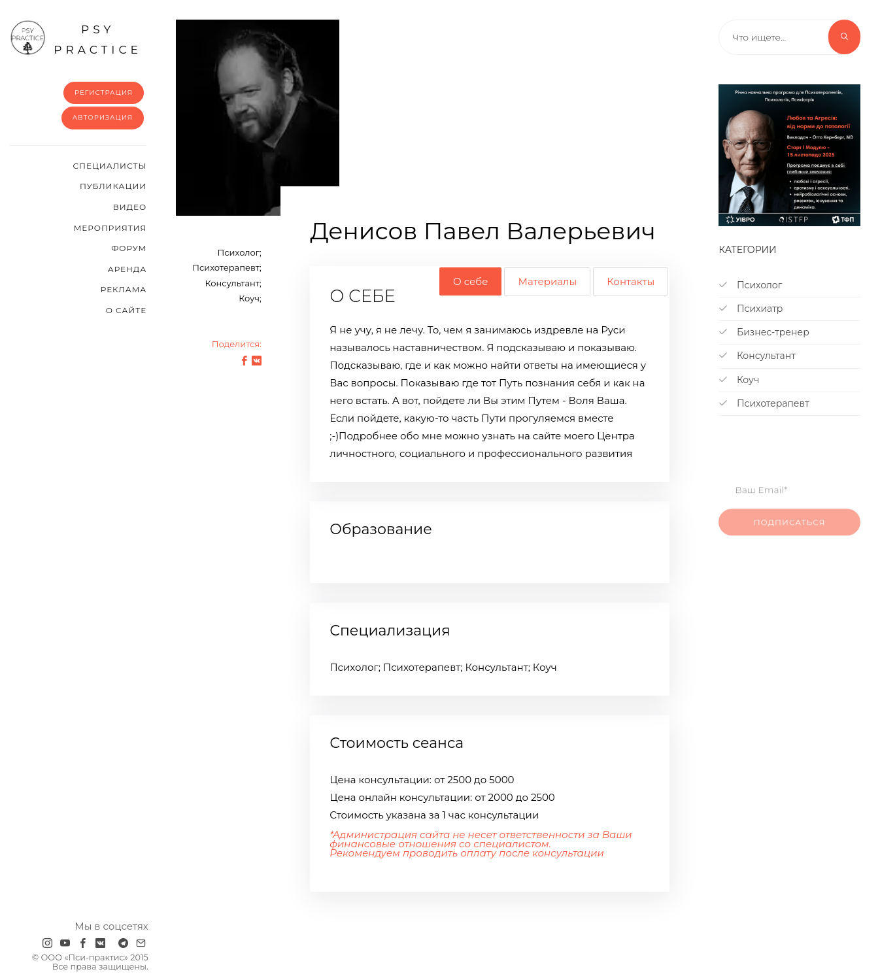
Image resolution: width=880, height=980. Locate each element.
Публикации (113, 186)
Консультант (757, 356)
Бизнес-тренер (764, 332)
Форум (128, 248)
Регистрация (104, 92)
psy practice (76, 38)
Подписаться (790, 529)
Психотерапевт (764, 403)
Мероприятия (110, 228)
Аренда (127, 269)
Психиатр (751, 308)
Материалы (547, 281)
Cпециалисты (110, 166)
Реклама (123, 289)
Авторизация (103, 117)
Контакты (630, 281)
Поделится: (237, 344)
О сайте (126, 310)
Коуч (739, 380)
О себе (470, 281)
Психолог (750, 285)
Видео (129, 207)
